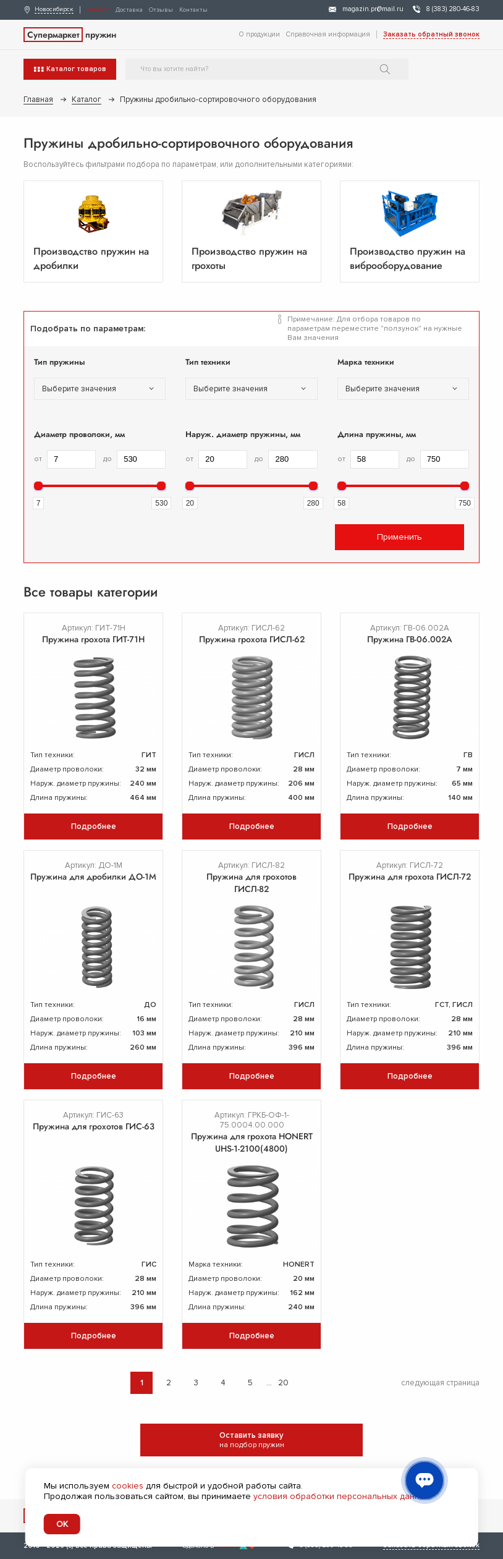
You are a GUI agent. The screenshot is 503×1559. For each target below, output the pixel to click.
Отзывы (161, 10)
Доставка (129, 10)
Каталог (98, 10)
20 (283, 1383)
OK (62, 1524)
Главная (38, 99)
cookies (127, 1485)
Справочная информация (328, 34)
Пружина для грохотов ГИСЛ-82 (251, 882)
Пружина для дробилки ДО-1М (93, 876)
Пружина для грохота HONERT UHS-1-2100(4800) (252, 1142)
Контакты (193, 10)
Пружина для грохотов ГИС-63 (93, 1126)
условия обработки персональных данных (341, 1496)
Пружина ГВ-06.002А (409, 639)
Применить (399, 537)
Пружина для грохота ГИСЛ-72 (410, 876)
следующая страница (440, 1383)
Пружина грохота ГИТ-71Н (93, 639)
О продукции (259, 34)
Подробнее (93, 826)
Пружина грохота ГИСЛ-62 (252, 639)
